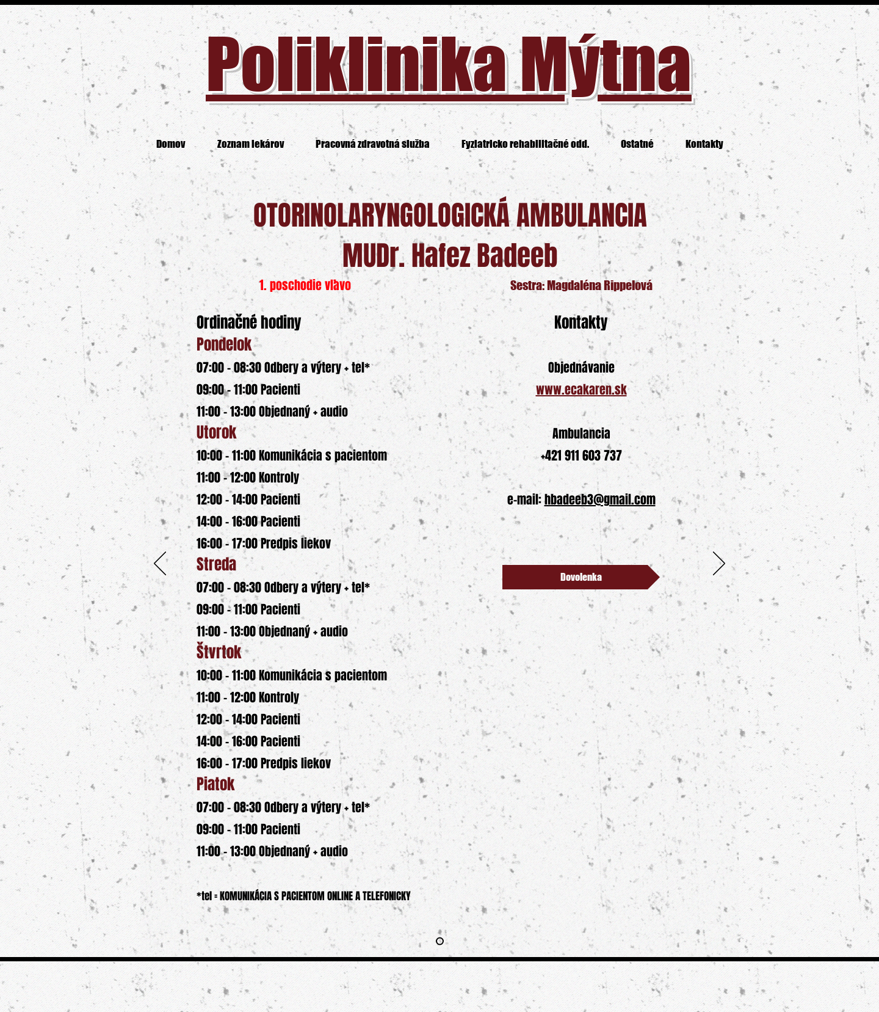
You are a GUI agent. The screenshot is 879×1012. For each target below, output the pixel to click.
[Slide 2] (440, 941)
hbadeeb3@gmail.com (600, 499)
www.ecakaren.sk (581, 389)
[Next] (719, 564)
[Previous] (160, 564)
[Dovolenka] (581, 577)
